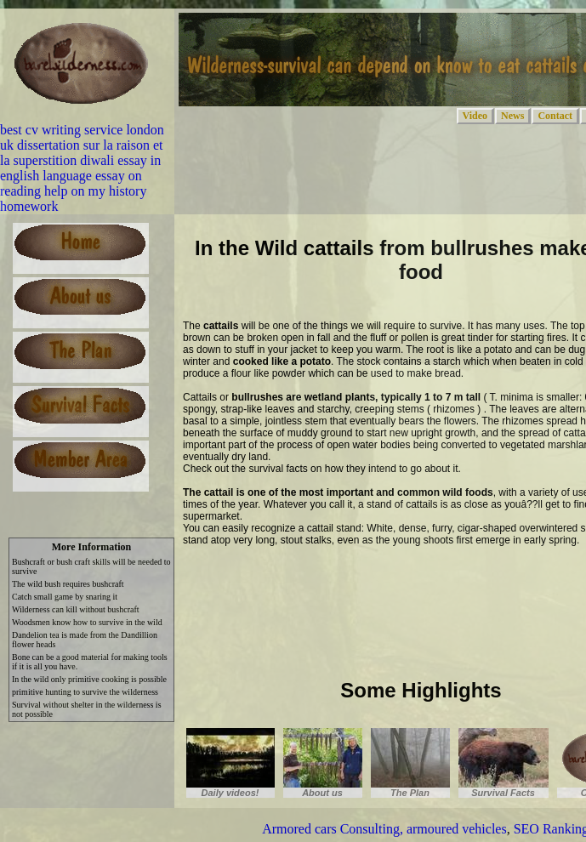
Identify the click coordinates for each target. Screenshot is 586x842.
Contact (555, 116)
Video (475, 116)
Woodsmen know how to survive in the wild (87, 622)
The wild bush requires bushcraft (68, 584)
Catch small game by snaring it (64, 596)
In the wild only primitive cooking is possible (89, 679)
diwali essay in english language (80, 168)
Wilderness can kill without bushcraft (75, 609)
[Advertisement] (252, 609)
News (512, 116)
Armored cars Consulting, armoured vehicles (384, 829)
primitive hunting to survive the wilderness (85, 692)
